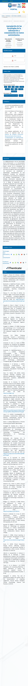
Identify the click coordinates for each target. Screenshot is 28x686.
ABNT (17, 86)
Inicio (3, 15)
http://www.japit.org (8, 393)
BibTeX (20, 95)
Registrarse (5, 1)
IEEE (12, 89)
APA (13, 86)
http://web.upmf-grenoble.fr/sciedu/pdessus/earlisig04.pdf (14, 301)
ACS (9, 86)
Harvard (7, 89)
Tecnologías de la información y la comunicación (6, 254)
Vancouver (14, 91)
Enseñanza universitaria (6, 262)
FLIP (14, 60)
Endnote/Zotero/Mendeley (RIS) (11, 95)
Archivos (8, 15)
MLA (16, 89)
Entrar (11, 1)
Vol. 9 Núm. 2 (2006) (16, 15)
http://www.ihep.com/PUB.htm (11, 511)
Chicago (21, 86)
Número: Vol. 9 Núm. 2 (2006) (11, 66)
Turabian (20, 89)
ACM (5, 86)
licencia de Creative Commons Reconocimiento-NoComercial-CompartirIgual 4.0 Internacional (14, 136)
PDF (14, 56)
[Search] (10, 12)
